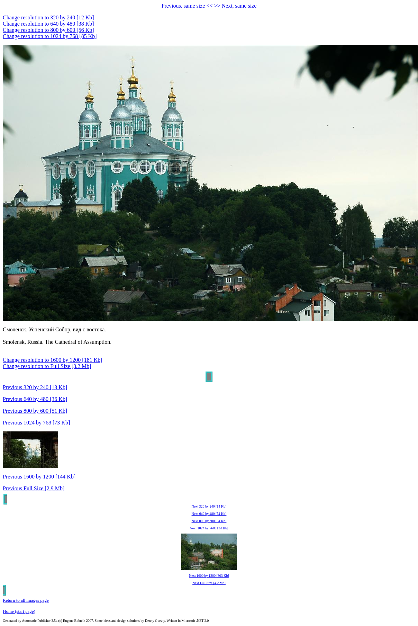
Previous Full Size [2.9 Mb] (33, 488)
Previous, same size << (187, 6)
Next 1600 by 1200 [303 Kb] (209, 576)
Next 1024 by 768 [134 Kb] (209, 528)
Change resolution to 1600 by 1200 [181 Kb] (52, 360)
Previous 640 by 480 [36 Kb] (35, 399)
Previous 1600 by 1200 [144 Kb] (39, 477)
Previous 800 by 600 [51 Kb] (35, 411)
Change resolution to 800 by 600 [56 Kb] (48, 30)
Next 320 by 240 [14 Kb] (209, 506)
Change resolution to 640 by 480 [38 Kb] (48, 24)
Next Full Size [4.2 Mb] (209, 583)
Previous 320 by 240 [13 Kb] (35, 387)
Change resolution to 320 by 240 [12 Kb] (48, 17)
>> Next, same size (235, 6)
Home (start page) (19, 611)
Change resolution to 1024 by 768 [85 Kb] (50, 36)
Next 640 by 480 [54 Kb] (209, 514)
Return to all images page (26, 600)
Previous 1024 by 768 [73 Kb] (36, 423)
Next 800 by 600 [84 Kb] (209, 521)
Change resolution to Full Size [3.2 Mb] (47, 366)
